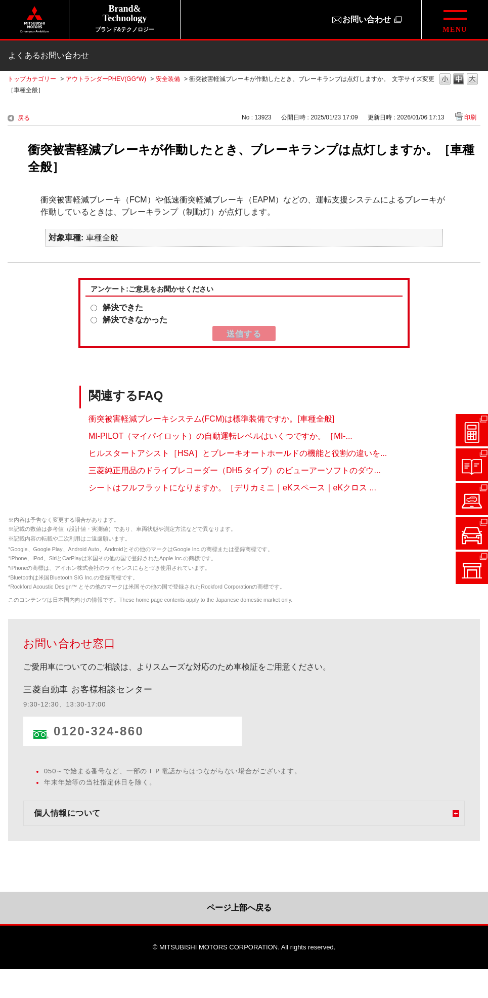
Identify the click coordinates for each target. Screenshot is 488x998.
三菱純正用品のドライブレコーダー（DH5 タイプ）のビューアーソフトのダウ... (234, 470)
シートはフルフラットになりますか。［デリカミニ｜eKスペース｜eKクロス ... (232, 487)
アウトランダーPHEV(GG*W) (106, 78)
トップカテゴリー (32, 78)
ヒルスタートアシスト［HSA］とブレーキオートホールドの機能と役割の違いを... (237, 453)
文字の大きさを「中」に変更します (458, 79)
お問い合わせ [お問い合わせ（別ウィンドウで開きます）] (366, 19)
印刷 (470, 117)
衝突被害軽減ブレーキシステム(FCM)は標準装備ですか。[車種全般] (211, 418)
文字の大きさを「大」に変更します (472, 79)
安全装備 (168, 78)
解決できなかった (135, 319)
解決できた (123, 307)
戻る (24, 117)
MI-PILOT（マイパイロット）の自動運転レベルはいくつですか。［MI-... (220, 436)
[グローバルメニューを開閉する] (454, 19)
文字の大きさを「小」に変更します (445, 79)
